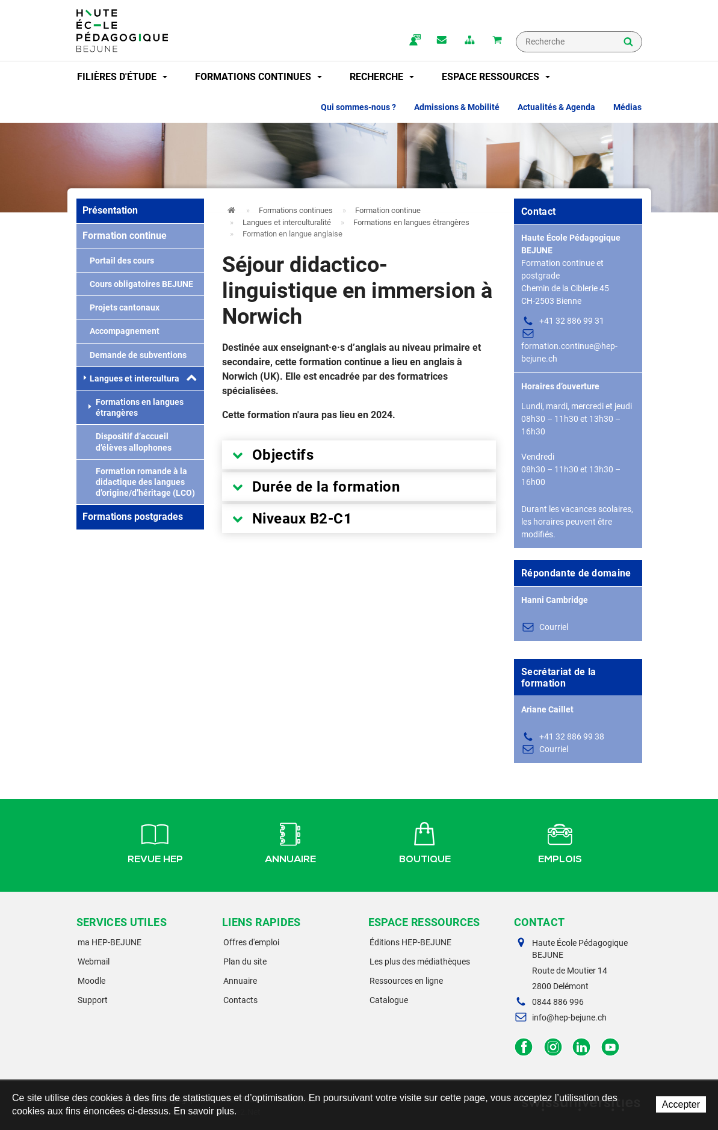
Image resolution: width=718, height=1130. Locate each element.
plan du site (469, 41)
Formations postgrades (132, 516)
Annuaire (290, 841)
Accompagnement (120, 331)
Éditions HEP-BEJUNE (410, 942)
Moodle (91, 981)
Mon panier (497, 41)
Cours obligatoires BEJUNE (137, 284)
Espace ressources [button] (496, 76)
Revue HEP (155, 841)
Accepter (681, 1104)
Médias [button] (627, 107)
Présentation (110, 210)
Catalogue (389, 1000)
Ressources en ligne (406, 981)
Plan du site (245, 961)
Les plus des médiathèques (420, 961)
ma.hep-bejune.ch (414, 41)
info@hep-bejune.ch (569, 1017)
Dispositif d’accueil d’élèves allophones (130, 441)
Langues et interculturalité (138, 378)
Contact (441, 41)
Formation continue (124, 235)
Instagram (553, 1047)
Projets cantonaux (120, 307)
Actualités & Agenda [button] (556, 107)
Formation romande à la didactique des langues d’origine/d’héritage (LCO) (141, 482)
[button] (191, 378)
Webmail (94, 961)
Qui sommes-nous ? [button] (358, 107)
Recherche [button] (382, 76)
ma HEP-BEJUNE (109, 942)
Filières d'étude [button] (122, 76)
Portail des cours (118, 260)
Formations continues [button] (258, 76)
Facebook (524, 1047)
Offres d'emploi (251, 942)
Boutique (425, 841)
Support (93, 1000)
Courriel (553, 627)
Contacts (240, 1000)
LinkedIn (582, 1047)
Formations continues (296, 210)
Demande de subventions (134, 355)
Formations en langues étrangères (136, 407)
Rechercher (628, 42)
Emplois (560, 841)
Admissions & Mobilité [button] (457, 107)
